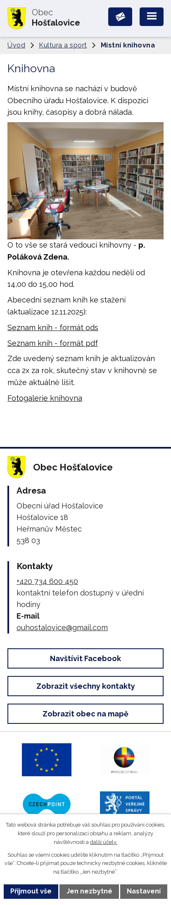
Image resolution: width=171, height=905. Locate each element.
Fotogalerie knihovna (44, 398)
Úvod (16, 45)
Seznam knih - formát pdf (52, 343)
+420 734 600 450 (47, 581)
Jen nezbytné (89, 891)
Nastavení (144, 891)
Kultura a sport (63, 45)
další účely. (103, 842)
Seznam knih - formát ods (52, 327)
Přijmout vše (31, 891)
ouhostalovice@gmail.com (62, 627)
